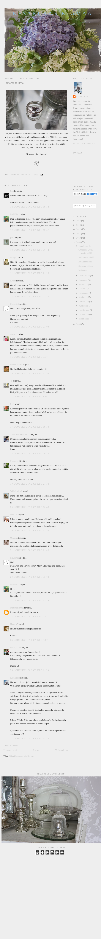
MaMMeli (14, 214)
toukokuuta (84, 301)
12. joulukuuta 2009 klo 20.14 (29, 250)
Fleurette (14, 304)
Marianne (14, 461)
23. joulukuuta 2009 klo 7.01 (29, 616)
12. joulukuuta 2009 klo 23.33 (29, 296)
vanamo (13, 334)
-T (11, 381)
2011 (78, 233)
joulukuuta (84, 246)
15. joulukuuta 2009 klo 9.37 (29, 357)
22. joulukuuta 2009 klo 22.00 (29, 577)
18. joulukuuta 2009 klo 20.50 (29, 453)
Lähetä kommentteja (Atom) (21, 756)
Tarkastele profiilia (84, 143)
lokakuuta (83, 280)
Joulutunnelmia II (86, 257)
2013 (78, 225)
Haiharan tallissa (85, 266)
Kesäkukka (15, 678)
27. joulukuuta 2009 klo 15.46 (29, 738)
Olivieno (14, 538)
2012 (78, 229)
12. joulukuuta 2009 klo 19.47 (29, 230)
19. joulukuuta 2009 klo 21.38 (29, 484)
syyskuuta (83, 284)
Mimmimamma (17, 608)
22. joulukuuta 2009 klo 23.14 (29, 600)
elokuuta (83, 288)
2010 (78, 238)
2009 (78, 242)
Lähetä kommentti (11, 745)
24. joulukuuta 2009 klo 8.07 (29, 640)
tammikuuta (84, 319)
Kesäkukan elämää (53, 13)
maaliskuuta (84, 310)
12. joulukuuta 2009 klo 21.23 (29, 273)
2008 (78, 324)
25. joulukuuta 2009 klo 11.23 (29, 670)
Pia (11, 404)
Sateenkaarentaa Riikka (20, 434)
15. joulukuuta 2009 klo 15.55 (29, 373)
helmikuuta (84, 314)
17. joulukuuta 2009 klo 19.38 (29, 427)
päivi (12, 237)
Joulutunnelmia (85, 261)
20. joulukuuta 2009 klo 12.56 (29, 530)
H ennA (13, 624)
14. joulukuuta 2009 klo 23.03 (29, 327)
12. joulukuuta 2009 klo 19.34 (29, 207)
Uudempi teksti (10, 750)
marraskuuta (84, 275)
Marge (13, 257)
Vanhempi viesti (62, 750)
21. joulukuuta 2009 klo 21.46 (29, 550)
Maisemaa (82, 270)
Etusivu (36, 750)
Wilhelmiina (15, 491)
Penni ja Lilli (16, 647)
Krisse (13, 280)
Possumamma (16, 364)
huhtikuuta (84, 306)
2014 (78, 220)
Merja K (13, 514)
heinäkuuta (84, 293)
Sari (12, 191)
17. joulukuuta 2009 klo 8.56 (29, 396)
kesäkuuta (83, 297)
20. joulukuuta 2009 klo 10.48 (29, 507)
